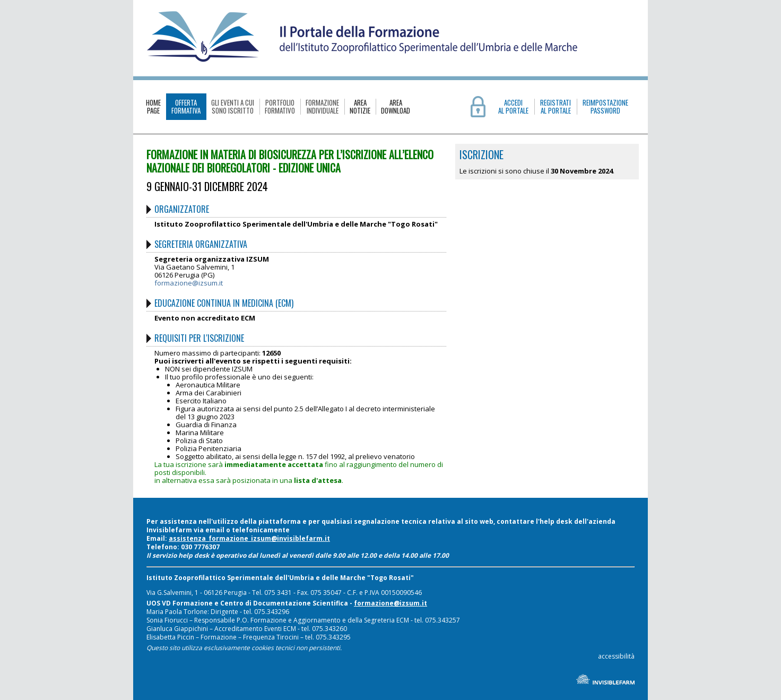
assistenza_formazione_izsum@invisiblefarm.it (249, 538)
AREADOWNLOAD (395, 107)
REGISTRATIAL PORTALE (555, 107)
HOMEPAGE (153, 107)
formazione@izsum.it (188, 283)
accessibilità (616, 656)
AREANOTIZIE (360, 107)
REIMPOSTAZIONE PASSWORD (605, 107)
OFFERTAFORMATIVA (186, 106)
